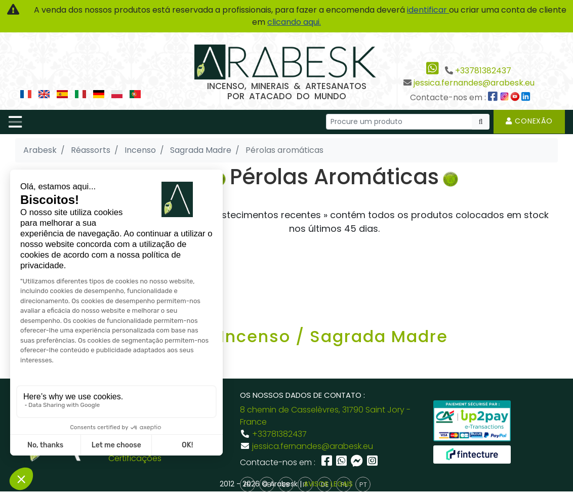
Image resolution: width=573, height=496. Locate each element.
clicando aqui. (294, 22)
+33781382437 (483, 70)
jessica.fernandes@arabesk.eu (474, 83)
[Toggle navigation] (15, 122)
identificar (428, 10)
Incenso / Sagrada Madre (334, 336)
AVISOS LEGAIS (328, 484)
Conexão (529, 121)
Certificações (134, 458)
